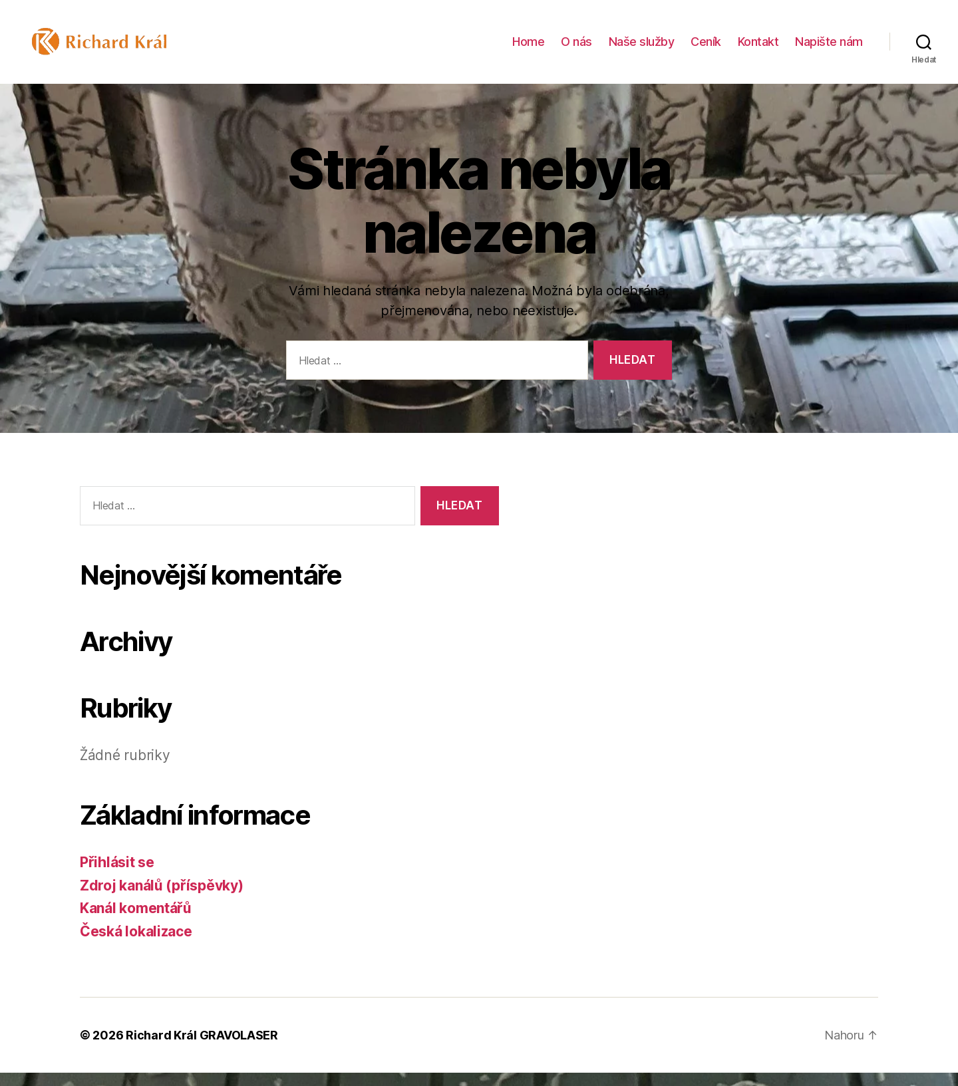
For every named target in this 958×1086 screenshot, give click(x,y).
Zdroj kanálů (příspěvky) (161, 898)
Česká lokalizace (136, 944)
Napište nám (829, 48)
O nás (576, 48)
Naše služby (642, 48)
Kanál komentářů (136, 921)
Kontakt (758, 48)
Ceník (706, 48)
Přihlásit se (117, 875)
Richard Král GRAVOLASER (202, 1048)
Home (528, 48)
